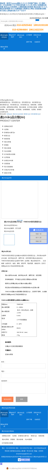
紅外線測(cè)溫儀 (9, 154)
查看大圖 (20, 220)
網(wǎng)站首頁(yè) (4, 36)
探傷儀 (6, 145)
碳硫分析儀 (7, 173)
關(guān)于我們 (12, 36)
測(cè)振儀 (7, 148)
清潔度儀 (7, 163)
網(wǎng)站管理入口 (40, 457)
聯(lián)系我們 (4, 48)
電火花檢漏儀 (8, 167)
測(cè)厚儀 (7, 142)
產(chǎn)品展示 (20, 36)
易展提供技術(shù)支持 (8, 457)
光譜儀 (6, 129)
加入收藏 (45, 18)
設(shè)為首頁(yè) (35, 18)
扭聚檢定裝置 (8, 126)
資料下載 (29, 42)
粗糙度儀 (7, 139)
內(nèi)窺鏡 (7, 151)
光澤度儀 (7, 157)
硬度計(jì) (27, 114)
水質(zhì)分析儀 (9, 170)
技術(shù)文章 (37, 36)
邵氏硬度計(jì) (35, 114)
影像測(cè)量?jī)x (9, 132)
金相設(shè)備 (8, 160)
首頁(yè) (9, 114)
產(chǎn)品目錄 (18, 114)
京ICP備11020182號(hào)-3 (24, 457)
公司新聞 (29, 35)
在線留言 (37, 42)
